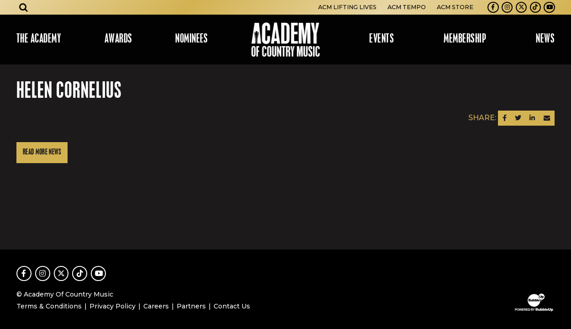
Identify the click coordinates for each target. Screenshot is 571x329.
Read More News (42, 152)
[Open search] (23, 7)
